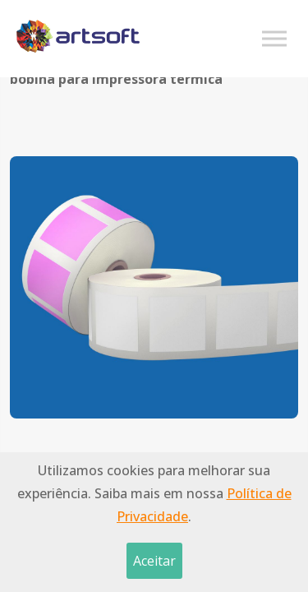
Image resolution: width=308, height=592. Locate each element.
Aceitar (154, 561)
